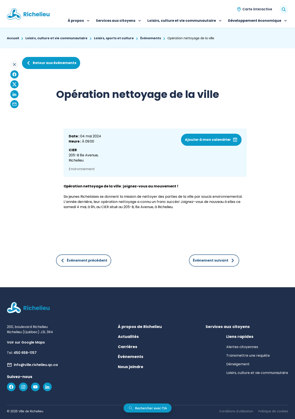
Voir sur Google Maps (26, 342)
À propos (79, 21)
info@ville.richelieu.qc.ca (36, 364)
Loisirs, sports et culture (114, 38)
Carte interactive (257, 9)
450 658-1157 (25, 352)
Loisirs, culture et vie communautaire (185, 21)
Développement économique (258, 21)
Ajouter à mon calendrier (208, 139)
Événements (150, 38)
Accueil (13, 38)
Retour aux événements (51, 63)
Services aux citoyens (119, 21)
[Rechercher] (283, 9)
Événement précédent (83, 260)
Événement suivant (214, 260)
